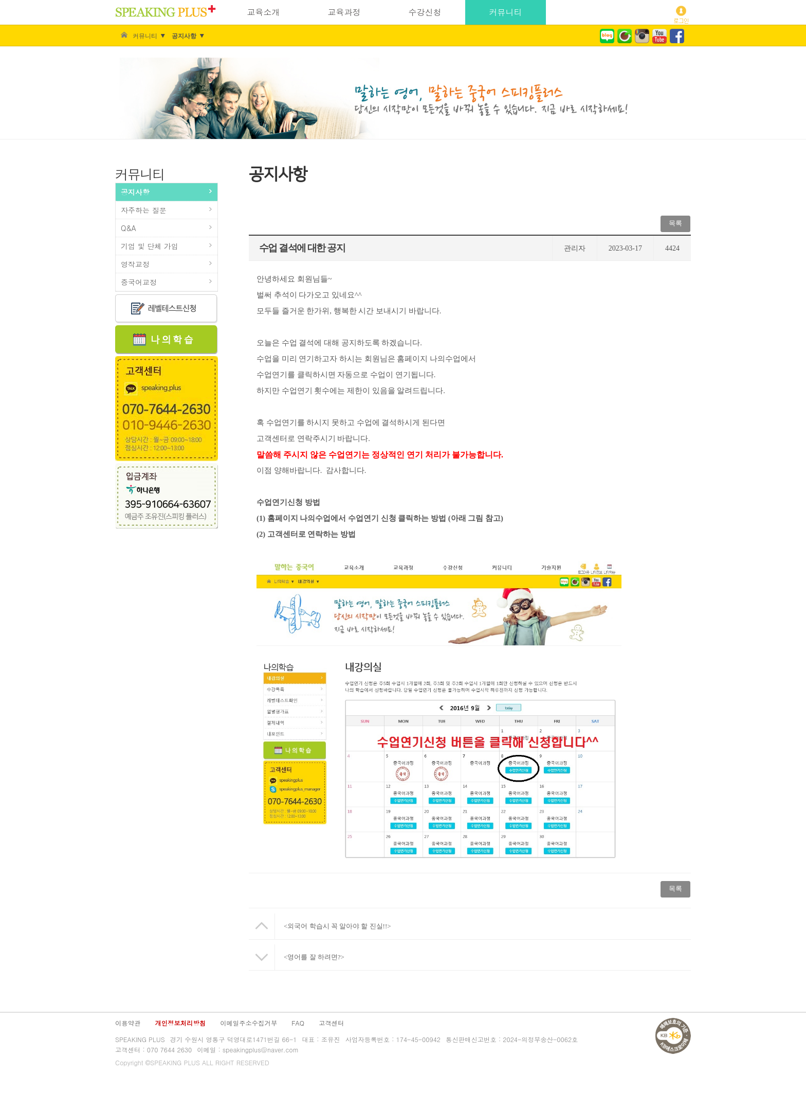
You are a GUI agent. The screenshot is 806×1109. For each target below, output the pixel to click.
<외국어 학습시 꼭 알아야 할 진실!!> (337, 926)
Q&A (128, 228)
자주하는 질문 (144, 210)
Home (123, 36)
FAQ (297, 1023)
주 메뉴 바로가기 (0, 0)
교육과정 (344, 12)
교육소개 (263, 12)
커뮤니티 (505, 12)
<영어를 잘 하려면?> (314, 957)
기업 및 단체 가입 (149, 246)
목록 (675, 223)
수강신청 (425, 12)
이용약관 (127, 1023)
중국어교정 (139, 282)
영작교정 (135, 264)
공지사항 (184, 36)
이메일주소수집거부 (248, 1023)
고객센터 (331, 1023)
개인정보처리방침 (180, 1023)
